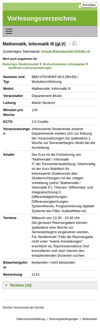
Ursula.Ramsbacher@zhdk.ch (65, 51)
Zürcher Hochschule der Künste (23, 307)
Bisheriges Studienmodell (21, 64)
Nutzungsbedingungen (63, 319)
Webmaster (89, 319)
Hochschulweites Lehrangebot (64, 64)
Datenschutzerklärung (31, 319)
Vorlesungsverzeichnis (42, 18)
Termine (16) (20, 285)
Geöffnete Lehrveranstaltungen (30, 67)
